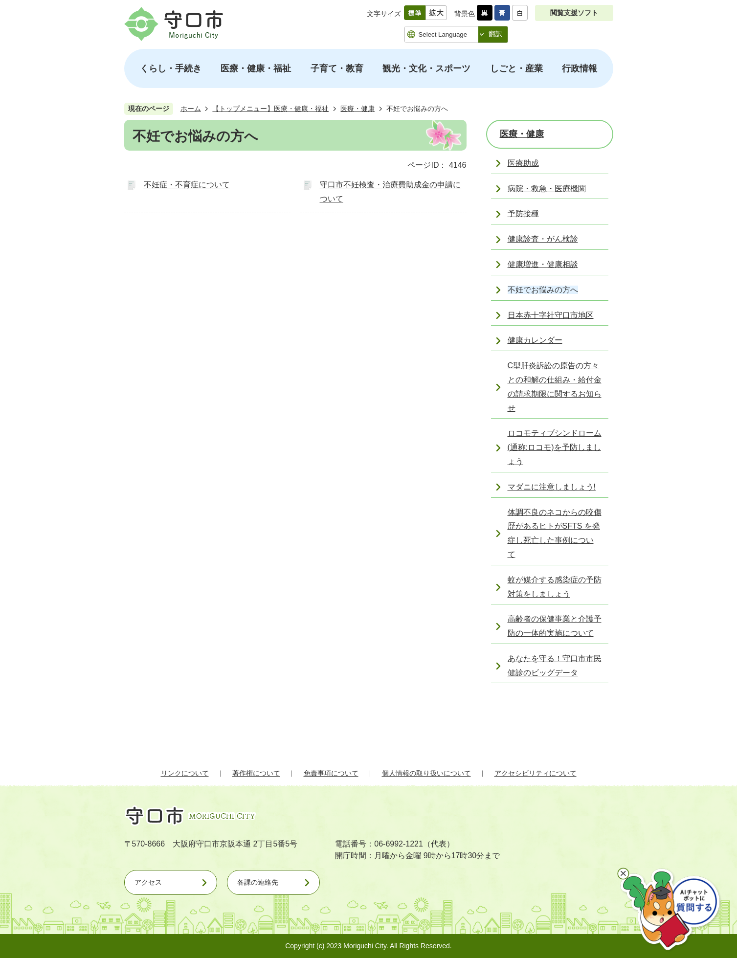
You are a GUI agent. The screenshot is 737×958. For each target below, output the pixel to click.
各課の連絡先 (257, 882)
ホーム (190, 108)
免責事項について (331, 773)
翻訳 (495, 34)
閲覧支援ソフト (574, 13)
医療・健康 (357, 108)
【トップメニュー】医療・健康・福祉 (270, 108)
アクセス (148, 882)
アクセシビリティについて (535, 773)
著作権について (256, 773)
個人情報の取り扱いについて (426, 773)
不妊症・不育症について (187, 184)
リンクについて (185, 773)
